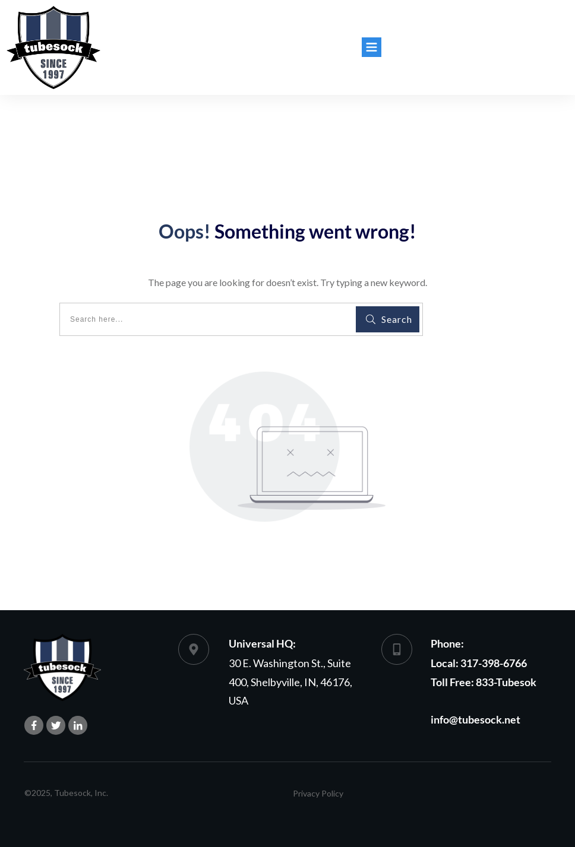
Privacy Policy (318, 793)
